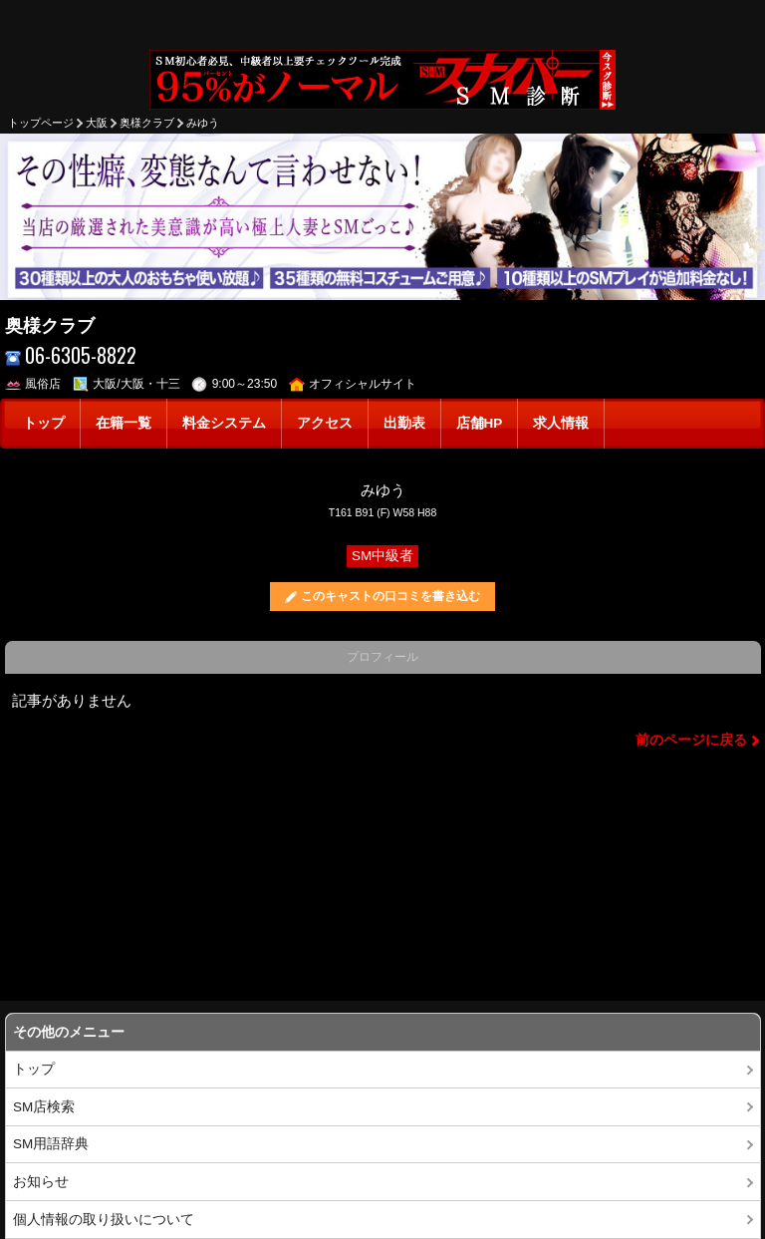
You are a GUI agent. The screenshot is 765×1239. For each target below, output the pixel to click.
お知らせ (41, 1181)
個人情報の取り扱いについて (103, 1219)
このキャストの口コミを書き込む (390, 596)
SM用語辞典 (51, 1143)
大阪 (97, 123)
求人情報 (561, 423)
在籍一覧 (123, 423)
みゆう (202, 123)
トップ (44, 423)
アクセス (325, 423)
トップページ (41, 123)
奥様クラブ (147, 123)
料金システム (224, 423)
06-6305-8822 (71, 355)
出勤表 (404, 423)
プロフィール (382, 657)
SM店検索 (44, 1106)
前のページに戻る (691, 740)
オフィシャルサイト (353, 384)
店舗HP (479, 423)
